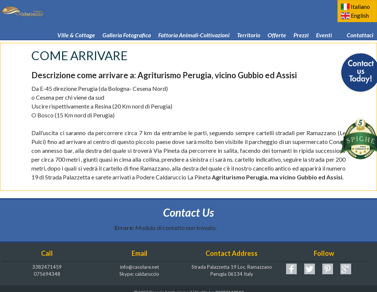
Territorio (248, 24)
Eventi (324, 24)
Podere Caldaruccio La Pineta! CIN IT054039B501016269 (300, 40)
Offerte (277, 24)
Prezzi (301, 24)
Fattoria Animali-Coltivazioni (193, 24)
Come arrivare (202, 40)
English (360, 15)
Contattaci (360, 24)
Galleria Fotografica (126, 24)
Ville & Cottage (76, 24)
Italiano (360, 6)
